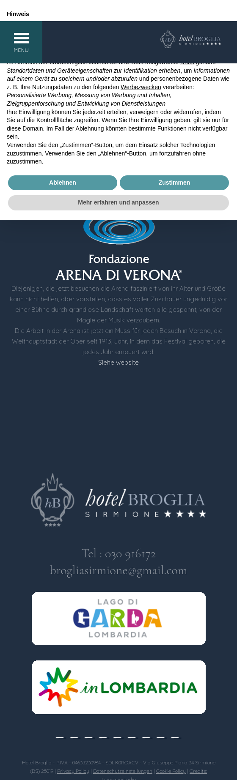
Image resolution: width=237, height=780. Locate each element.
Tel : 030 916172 (118, 553)
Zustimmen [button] (174, 182)
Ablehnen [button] (62, 182)
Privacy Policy (73, 771)
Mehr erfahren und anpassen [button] (118, 202)
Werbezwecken (141, 87)
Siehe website (118, 362)
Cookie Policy (171, 771)
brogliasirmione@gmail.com (118, 570)
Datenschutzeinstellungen (122, 771)
